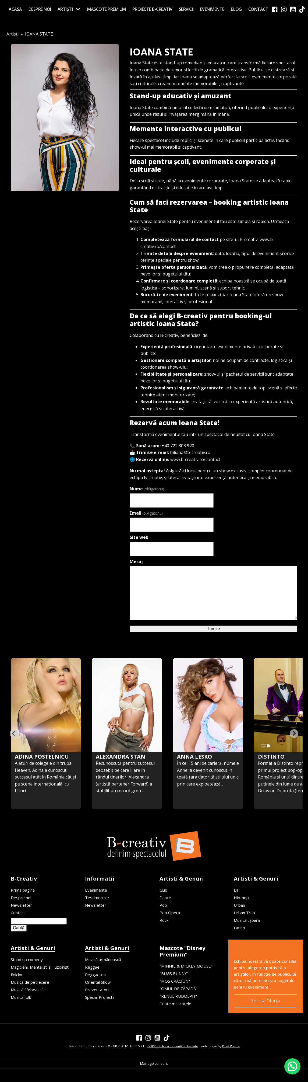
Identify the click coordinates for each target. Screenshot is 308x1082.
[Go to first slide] (294, 733)
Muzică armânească (103, 959)
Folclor (17, 974)
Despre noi (40, 9)
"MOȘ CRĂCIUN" (175, 981)
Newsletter (21, 905)
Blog (236, 9)
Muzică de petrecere (30, 982)
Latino (239, 927)
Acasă (15, 9)
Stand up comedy (27, 959)
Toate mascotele (175, 1003)
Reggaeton (95, 974)
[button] (292, 1066)
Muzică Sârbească (27, 989)
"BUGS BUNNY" (174, 973)
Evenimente (212, 9)
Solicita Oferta (265, 1001)
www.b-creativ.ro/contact (195, 459)
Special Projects (100, 997)
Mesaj (136, 561)
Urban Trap (244, 912)
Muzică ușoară (247, 920)
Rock (164, 920)
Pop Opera (170, 912)
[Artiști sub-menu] (79, 9)
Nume (147, 489)
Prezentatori (97, 989)
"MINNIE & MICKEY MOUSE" (186, 966)
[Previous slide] (14, 733)
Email (146, 513)
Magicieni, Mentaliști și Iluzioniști (40, 967)
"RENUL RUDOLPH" (178, 996)
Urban (239, 905)
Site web (139, 537)
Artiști (65, 9)
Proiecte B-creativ (152, 9)
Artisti (12, 34)
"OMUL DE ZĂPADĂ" (178, 988)
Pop (163, 905)
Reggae (92, 967)
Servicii (186, 9)
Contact (258, 9)
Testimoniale (97, 897)
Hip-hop (241, 897)
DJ (236, 890)
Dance (165, 897)
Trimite (213, 628)
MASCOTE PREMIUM (106, 9)
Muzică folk (21, 997)
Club (163, 890)
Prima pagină (23, 890)
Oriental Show (98, 982)
